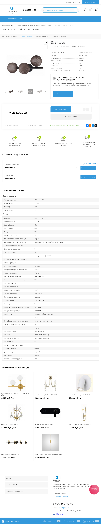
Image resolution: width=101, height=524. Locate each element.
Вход (67, 2)
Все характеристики (84, 52)
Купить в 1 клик (71, 116)
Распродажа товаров (94, 489)
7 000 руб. (50, 429)
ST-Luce (82, 58)
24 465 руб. (16, 429)
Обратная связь (10, 521)
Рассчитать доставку (33, 125)
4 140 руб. (16, 399)
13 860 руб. (84, 429)
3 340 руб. (84, 399)
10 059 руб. (50, 399)
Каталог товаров (12, 19)
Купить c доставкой (88, 168)
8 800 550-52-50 (29, 10)
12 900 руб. (50, 458)
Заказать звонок (90, 2)
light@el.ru (64, 508)
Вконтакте (60, 514)
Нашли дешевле (11, 125)
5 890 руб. (16, 458)
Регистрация (75, 2)
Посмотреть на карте (60, 496)
